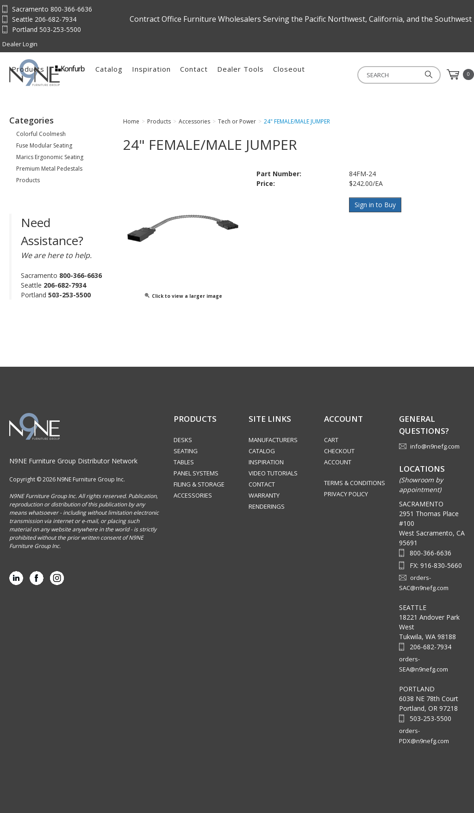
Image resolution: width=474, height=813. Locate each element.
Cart (331, 440)
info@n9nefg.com (435, 446)
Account (337, 462)
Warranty (264, 495)
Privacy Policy (346, 494)
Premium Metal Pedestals (49, 168)
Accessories (193, 495)
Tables (184, 462)
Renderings (267, 506)
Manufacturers (273, 440)
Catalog (213, 74)
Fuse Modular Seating (44, 145)
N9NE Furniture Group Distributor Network (73, 460)
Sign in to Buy (375, 204)
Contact (298, 74)
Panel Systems (196, 473)
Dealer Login (19, 44)
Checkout (339, 451)
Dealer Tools (344, 74)
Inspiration (255, 74)
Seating (186, 451)
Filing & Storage (199, 484)
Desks (183, 440)
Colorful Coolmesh (41, 134)
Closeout (393, 74)
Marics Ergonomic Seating (49, 157)
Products (132, 74)
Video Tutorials (273, 473)
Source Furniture (54, 72)
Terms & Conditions (354, 483)
